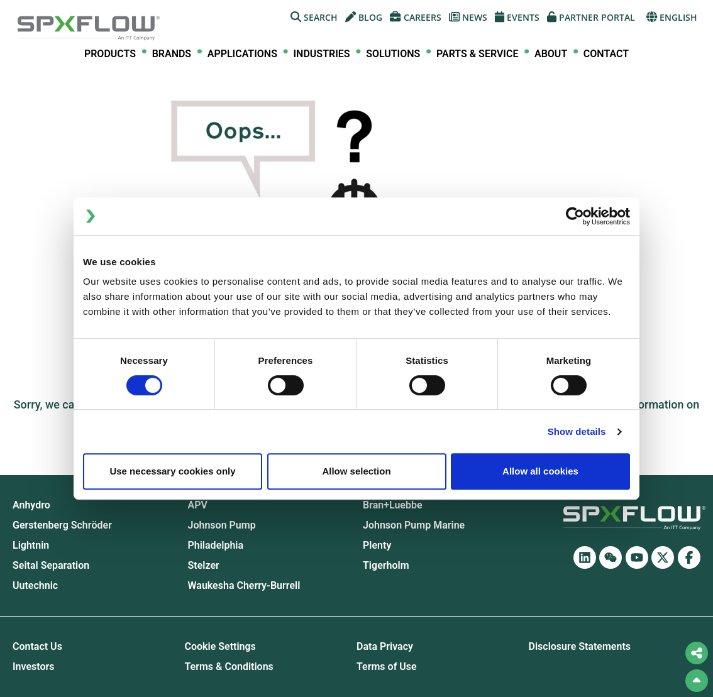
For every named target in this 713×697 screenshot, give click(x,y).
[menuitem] (110, 54)
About (550, 54)
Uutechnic (35, 586)
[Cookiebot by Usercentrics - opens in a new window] (575, 216)
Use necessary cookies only (172, 471)
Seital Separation (51, 566)
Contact (606, 54)
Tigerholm (386, 566)
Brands (172, 54)
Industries (322, 54)
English (671, 17)
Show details (577, 431)
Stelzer (203, 566)
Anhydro (31, 505)
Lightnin (31, 546)
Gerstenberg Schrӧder (62, 525)
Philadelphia (216, 546)
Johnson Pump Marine (414, 525)
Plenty (377, 546)
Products (110, 54)
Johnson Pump (222, 525)
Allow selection (356, 471)
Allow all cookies (540, 471)
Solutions (393, 54)
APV (197, 505)
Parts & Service (477, 54)
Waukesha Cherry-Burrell (244, 586)
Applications (242, 54)
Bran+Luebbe (393, 505)
